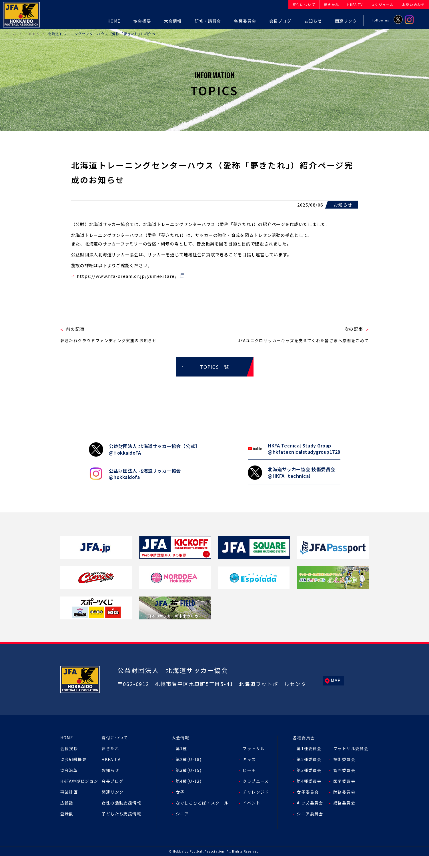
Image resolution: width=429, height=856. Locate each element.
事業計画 (69, 792)
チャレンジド (256, 792)
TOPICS (32, 33)
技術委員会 (344, 759)
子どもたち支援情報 (121, 814)
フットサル (254, 748)
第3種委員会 (309, 770)
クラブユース (256, 781)
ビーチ (249, 770)
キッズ (249, 759)
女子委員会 (308, 792)
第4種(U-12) (189, 781)
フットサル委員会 (350, 748)
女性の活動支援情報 (121, 803)
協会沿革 (69, 770)
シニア (182, 814)
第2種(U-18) (189, 759)
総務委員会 (344, 803)
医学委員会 (344, 781)
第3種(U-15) (189, 770)
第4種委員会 (309, 781)
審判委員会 (344, 770)
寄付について (114, 738)
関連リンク (112, 792)
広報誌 (66, 803)
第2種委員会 (309, 759)
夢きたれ (110, 748)
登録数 (66, 814)
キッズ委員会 (310, 803)
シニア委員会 (310, 814)
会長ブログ (112, 781)
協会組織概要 (73, 759)
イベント (251, 803)
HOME (66, 738)
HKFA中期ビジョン (79, 781)
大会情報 (180, 738)
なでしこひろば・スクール (202, 803)
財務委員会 (344, 792)
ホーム (11, 33)
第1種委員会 (309, 748)
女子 (180, 792)
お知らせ (110, 770)
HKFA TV (110, 759)
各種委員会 (304, 738)
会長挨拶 (69, 748)
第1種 (181, 748)
